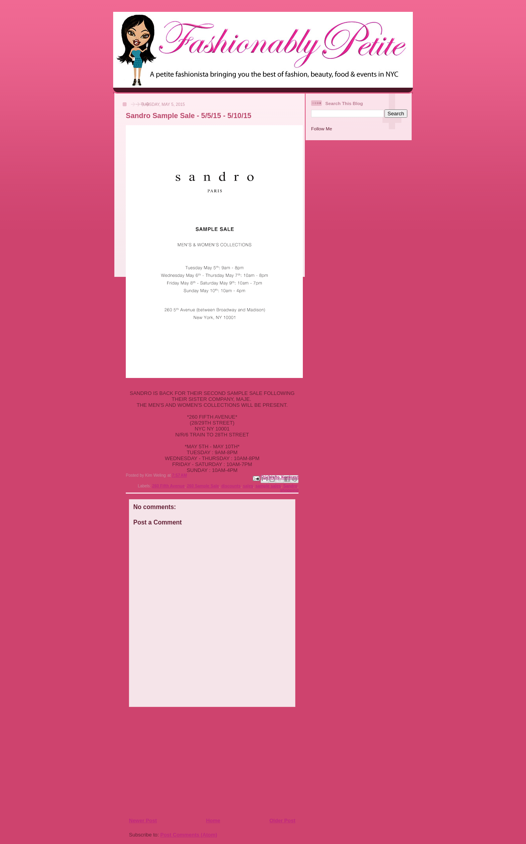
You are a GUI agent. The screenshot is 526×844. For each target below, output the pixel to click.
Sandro (290, 486)
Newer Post (143, 820)
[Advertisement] (177, 761)
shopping (289, 490)
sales (248, 486)
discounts (231, 486)
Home (213, 820)
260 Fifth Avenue (168, 486)
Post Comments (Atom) (188, 835)
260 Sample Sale (203, 486)
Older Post (282, 820)
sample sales (268, 486)
